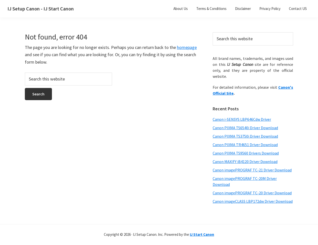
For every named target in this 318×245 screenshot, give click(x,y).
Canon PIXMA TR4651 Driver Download (245, 144)
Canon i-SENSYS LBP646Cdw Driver (242, 119)
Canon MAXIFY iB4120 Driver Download (245, 161)
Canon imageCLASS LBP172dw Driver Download (253, 201)
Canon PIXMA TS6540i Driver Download (245, 127)
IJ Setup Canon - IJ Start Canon (40, 8)
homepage (187, 47)
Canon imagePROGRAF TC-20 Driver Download (252, 192)
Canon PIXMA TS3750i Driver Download (245, 136)
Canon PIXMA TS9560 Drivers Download (246, 153)
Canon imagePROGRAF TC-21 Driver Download (252, 169)
